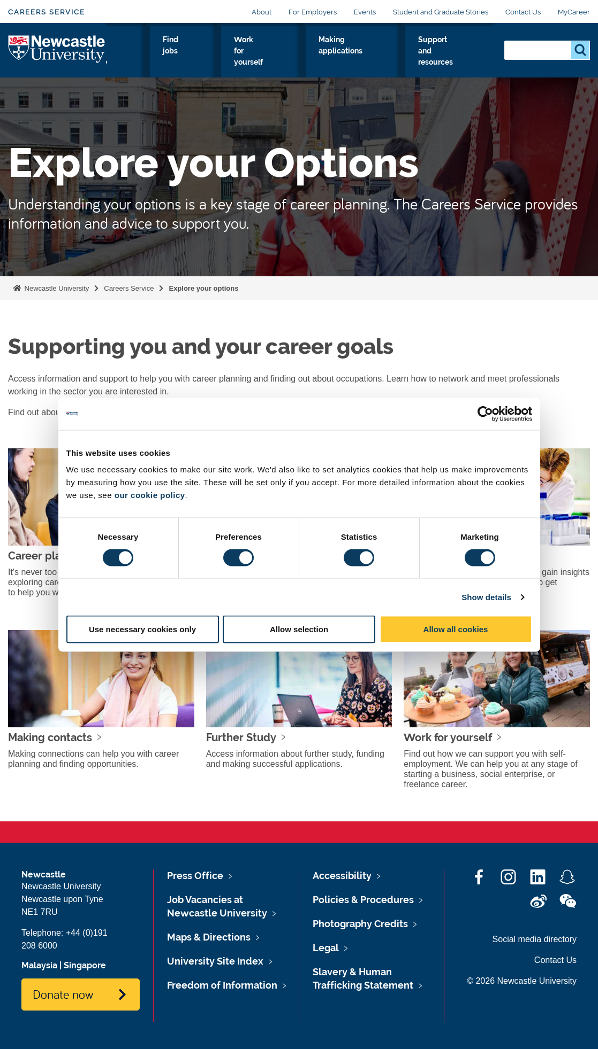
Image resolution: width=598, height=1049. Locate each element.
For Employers (313, 12)
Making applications (388, 58)
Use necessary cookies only (142, 629)
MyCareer (574, 12)
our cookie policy (150, 495)
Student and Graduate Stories (440, 12)
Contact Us (523, 12)
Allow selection (299, 629)
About (261, 12)
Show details (486, 596)
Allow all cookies (455, 629)
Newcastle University (55, 288)
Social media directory (535, 939)
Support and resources (458, 58)
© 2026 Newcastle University (522, 980)
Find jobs (276, 58)
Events (365, 12)
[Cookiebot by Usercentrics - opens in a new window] (485, 414)
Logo (57, 62)
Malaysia (39, 965)
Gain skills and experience (216, 58)
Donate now (63, 994)
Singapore (85, 965)
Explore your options (140, 64)
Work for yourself (324, 58)
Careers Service (46, 12)
